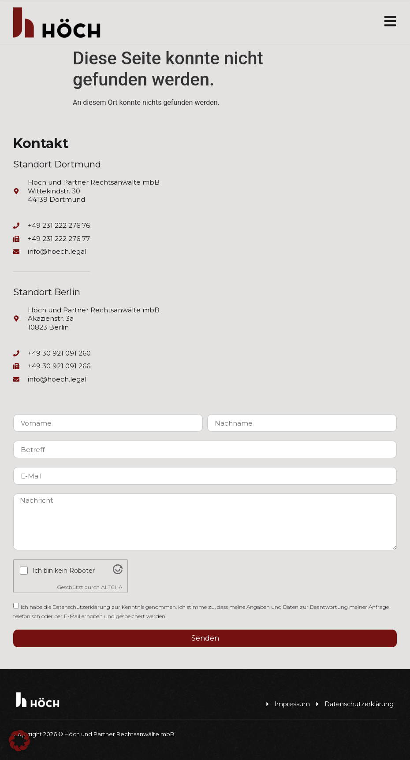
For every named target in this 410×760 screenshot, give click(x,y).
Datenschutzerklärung (81, 607)
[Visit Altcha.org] (118, 572)
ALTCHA (112, 587)
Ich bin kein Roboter (63, 571)
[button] (19, 740)
